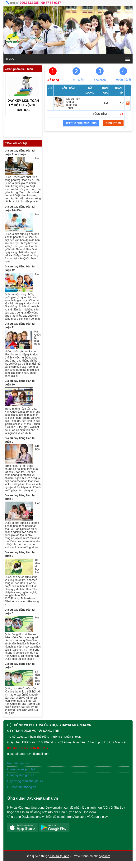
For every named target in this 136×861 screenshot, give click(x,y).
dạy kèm (104, 856)
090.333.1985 (29, 2)
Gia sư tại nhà (59, 856)
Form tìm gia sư (18, 763)
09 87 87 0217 (51, 2)
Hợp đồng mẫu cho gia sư (25, 781)
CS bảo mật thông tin (21, 787)
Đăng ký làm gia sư (21, 775)
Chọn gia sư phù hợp (21, 769)
